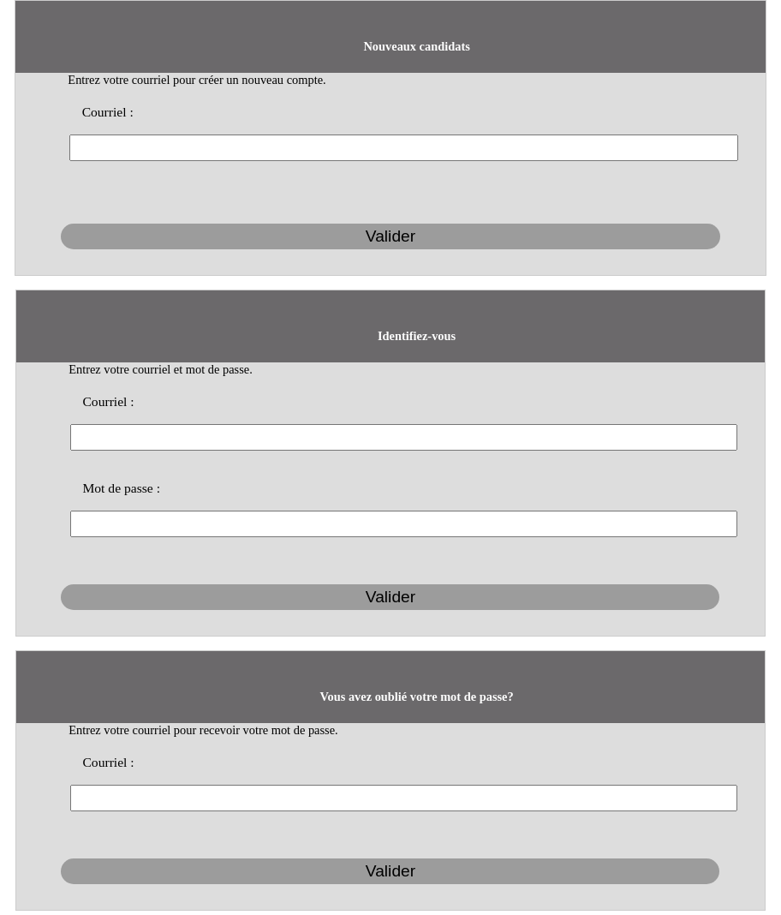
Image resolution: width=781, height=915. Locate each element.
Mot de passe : (121, 488)
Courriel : (108, 112)
